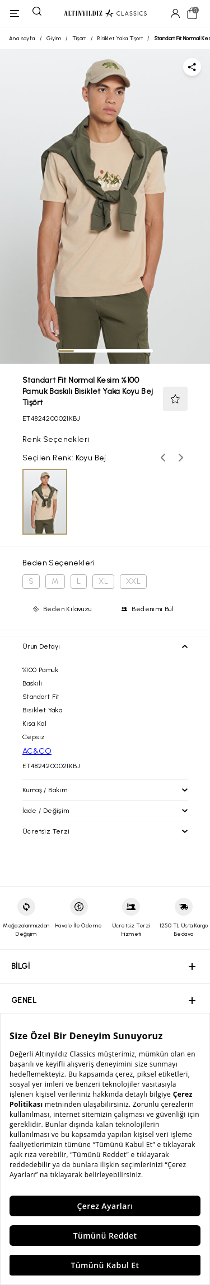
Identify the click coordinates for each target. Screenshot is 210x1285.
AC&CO (37, 751)
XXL (133, 581)
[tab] (66, 351)
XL (103, 581)
